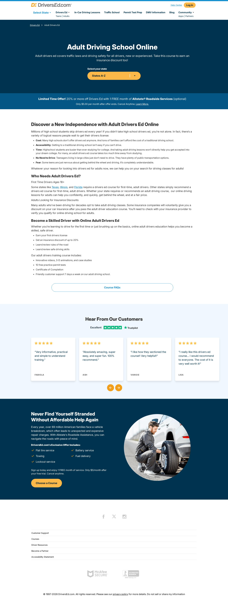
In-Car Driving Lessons (87, 12)
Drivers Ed (63, 12)
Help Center (176, 5)
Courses (35, 539)
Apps (181, 16)
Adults (66, 16)
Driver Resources (39, 545)
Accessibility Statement (42, 557)
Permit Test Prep (133, 12)
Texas (55, 187)
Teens (58, 16)
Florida (78, 187)
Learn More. (142, 104)
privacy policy (120, 594)
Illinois (63, 187)
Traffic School (112, 12)
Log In (189, 5)
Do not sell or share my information (166, 594)
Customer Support (40, 533)
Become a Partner (39, 551)
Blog (171, 12)
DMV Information (155, 12)
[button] (110, 387)
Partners (189, 16)
